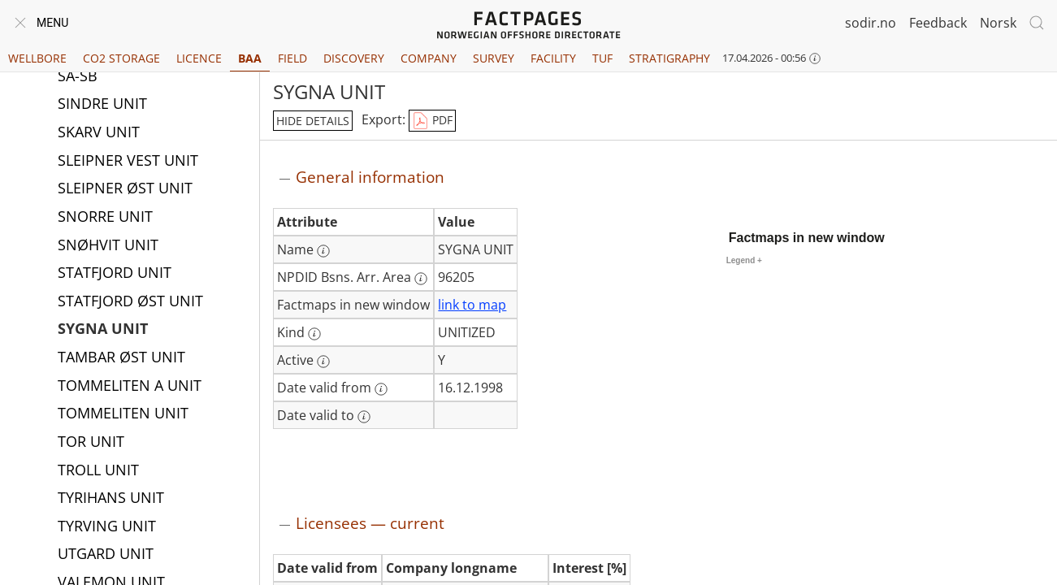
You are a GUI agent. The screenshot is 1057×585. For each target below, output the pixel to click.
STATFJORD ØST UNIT (130, 302)
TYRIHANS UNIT (111, 499)
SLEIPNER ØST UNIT (125, 189)
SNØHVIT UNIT (108, 246)
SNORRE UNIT (105, 218)
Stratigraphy (669, 58)
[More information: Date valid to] (363, 416)
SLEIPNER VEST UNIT (128, 161)
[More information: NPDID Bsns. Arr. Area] (420, 278)
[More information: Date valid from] (381, 389)
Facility (553, 58)
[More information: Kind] (314, 333)
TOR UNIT (91, 443)
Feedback (938, 23)
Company (429, 58)
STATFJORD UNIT (114, 274)
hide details (312, 120)
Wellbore (37, 58)
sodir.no (870, 23)
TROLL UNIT (98, 471)
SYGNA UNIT (103, 330)
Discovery (353, 58)
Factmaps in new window (807, 238)
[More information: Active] (323, 361)
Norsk (998, 23)
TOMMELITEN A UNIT (129, 386)
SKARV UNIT (99, 133)
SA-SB (77, 77)
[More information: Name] (323, 251)
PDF (432, 121)
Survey (493, 58)
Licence (199, 58)
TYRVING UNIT (107, 527)
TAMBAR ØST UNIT (121, 358)
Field (292, 58)
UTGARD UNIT (106, 555)
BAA (250, 58)
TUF (602, 58)
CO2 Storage (121, 58)
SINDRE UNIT (102, 105)
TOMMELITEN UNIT (123, 414)
